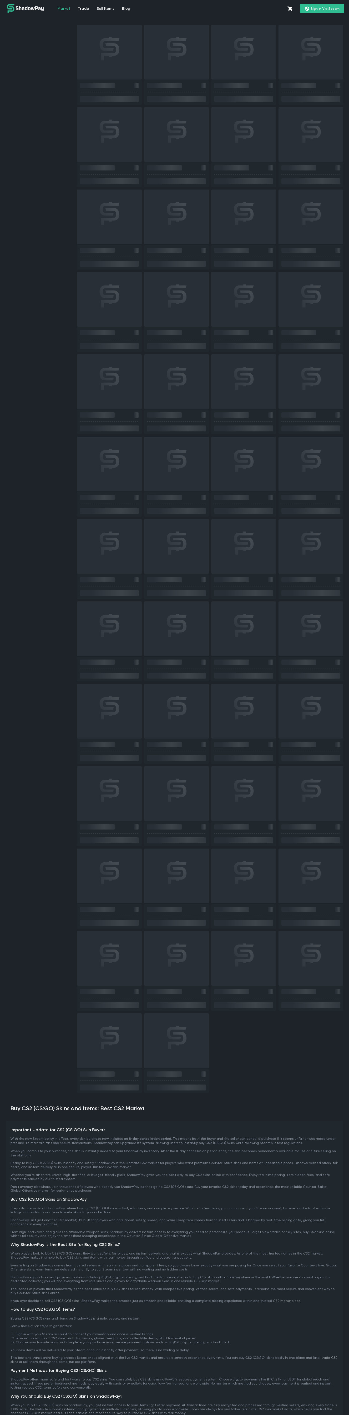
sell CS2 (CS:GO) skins (62, 1301)
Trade (83, 8)
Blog (126, 8)
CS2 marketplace (286, 1301)
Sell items (105, 8)
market (63, 8)
